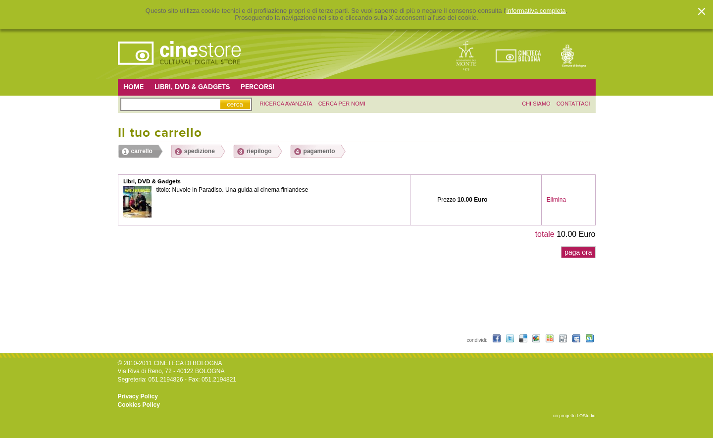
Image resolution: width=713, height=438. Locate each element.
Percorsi (257, 87)
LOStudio (586, 415)
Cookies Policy (139, 404)
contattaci (573, 104)
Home (133, 87)
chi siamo (536, 104)
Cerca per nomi (341, 104)
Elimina (556, 199)
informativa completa (536, 10)
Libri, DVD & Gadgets (192, 87)
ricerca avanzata (286, 104)
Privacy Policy (138, 396)
